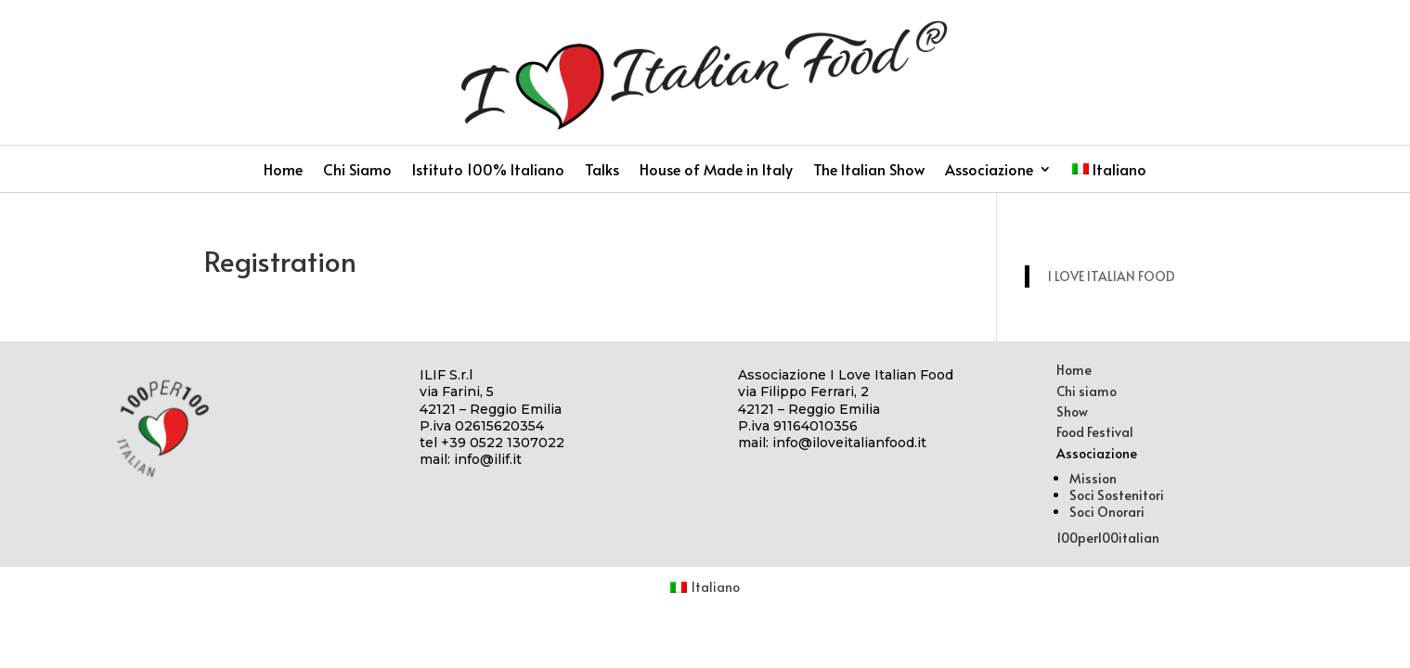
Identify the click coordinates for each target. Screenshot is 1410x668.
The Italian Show (869, 170)
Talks (602, 170)
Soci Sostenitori (1116, 495)
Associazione (989, 170)
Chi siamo (1086, 391)
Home (283, 170)
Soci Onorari (1107, 511)
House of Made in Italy (716, 170)
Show (1072, 411)
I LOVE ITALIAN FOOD (1111, 276)
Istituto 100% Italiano (488, 170)
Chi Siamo (357, 170)
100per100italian (1107, 537)
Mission (1093, 478)
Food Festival (1094, 432)
